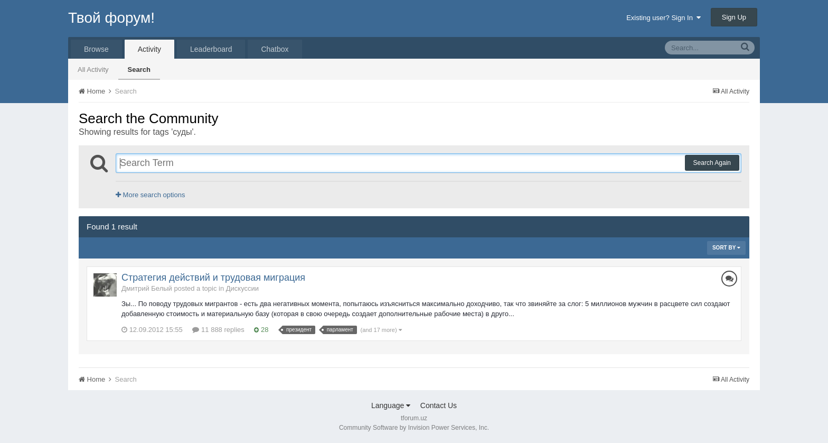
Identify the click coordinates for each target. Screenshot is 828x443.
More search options (150, 195)
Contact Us (438, 405)
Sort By (726, 248)
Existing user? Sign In (663, 18)
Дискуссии (242, 288)
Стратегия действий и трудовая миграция (213, 277)
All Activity (93, 69)
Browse (96, 49)
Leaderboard (211, 49)
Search (139, 69)
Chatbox (274, 49)
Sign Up (734, 17)
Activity (149, 49)
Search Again (712, 163)
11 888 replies (218, 330)
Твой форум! (111, 18)
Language (390, 405)
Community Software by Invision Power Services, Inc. (414, 427)
